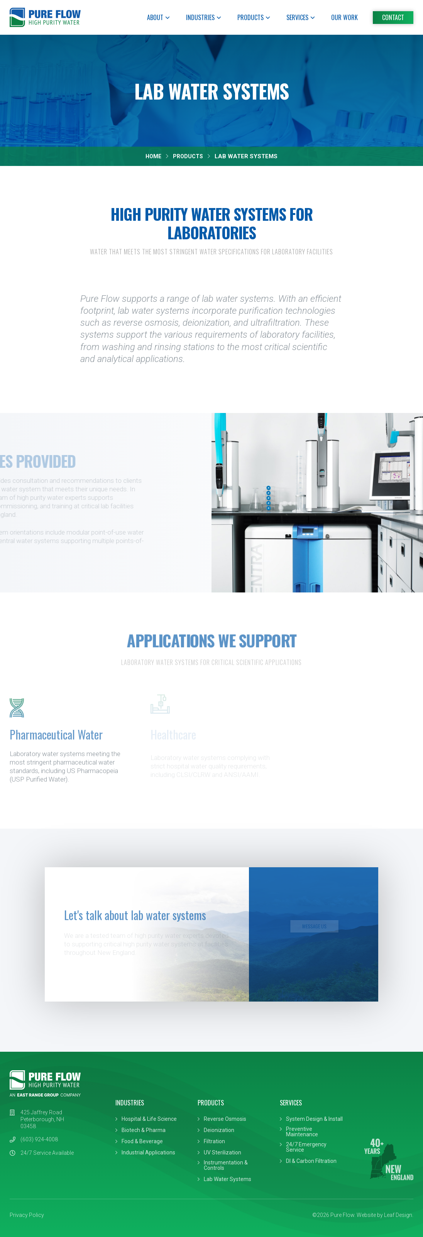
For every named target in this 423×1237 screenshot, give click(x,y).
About (159, 17)
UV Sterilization (222, 1152)
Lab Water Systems (227, 1179)
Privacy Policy (27, 1215)
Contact (393, 17)
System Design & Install (314, 1119)
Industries (204, 17)
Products (254, 17)
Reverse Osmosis (225, 1119)
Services (301, 17)
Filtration (214, 1141)
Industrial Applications (148, 1152)
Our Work (344, 17)
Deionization (219, 1130)
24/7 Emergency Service (306, 1147)
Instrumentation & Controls (226, 1165)
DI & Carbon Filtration (311, 1161)
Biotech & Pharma (144, 1130)
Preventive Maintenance (302, 1131)
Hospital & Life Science (149, 1119)
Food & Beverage (142, 1141)
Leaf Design (398, 1215)
